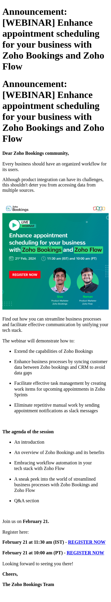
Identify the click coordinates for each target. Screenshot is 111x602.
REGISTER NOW (87, 542)
